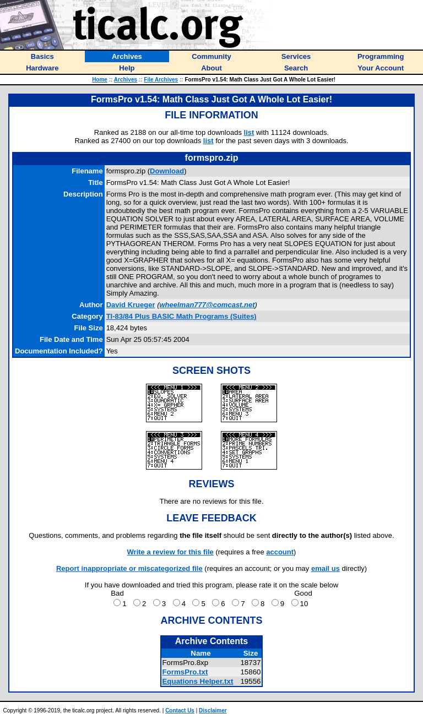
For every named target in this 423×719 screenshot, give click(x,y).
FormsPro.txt (185, 672)
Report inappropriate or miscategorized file (129, 568)
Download (167, 171)
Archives (125, 80)
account (280, 552)
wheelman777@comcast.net (206, 305)
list (249, 132)
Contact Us (179, 710)
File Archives (161, 80)
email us (325, 568)
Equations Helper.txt (197, 681)
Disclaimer (213, 710)
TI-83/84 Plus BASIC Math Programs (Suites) (181, 316)
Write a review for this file (170, 552)
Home (99, 80)
